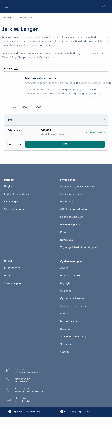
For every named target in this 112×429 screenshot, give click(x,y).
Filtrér (12, 68)
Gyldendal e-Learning (72, 298)
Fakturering (67, 201)
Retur (63, 232)
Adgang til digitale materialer (77, 186)
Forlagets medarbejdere (18, 194)
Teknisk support (13, 283)
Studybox (65, 344)
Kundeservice (12, 268)
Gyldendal (66, 291)
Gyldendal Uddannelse (73, 306)
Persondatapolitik (70, 224)
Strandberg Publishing (73, 336)
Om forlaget (11, 201)
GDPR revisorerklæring (73, 209)
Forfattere (24, 17)
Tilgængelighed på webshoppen (79, 247)
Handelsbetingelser (71, 217)
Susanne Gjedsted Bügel (93, 83)
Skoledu (65, 329)
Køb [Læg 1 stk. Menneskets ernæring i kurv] (65, 144)
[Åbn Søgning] (104, 6)
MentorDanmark (69, 321)
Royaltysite (66, 239)
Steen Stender (48, 83)
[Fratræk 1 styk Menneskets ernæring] (10, 144)
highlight (65, 283)
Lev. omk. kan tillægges (94, 132)
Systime (64, 351)
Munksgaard (9, 17)
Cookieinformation (71, 194)
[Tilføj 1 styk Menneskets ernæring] (20, 144)
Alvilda (64, 268)
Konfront (65, 313)
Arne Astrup (32, 83)
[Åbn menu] (6, 7)
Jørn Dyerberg (66, 83)
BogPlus (9, 186)
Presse (8, 275)
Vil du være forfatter (16, 209)
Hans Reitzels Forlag (72, 275)
